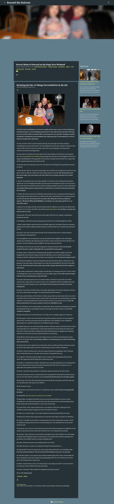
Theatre (34, 69)
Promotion (27, 69)
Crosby (58, 209)
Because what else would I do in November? (39, 395)
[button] (17, 75)
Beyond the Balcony (18, 2)
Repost (25, 476)
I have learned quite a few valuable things (31, 156)
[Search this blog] (102, 2)
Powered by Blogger (57, 502)
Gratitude (19, 476)
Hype (72, 66)
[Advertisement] (57, 50)
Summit (50, 209)
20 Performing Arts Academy (40, 66)
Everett (68, 66)
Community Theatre (52, 66)
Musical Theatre (20, 69)
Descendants (61, 66)
